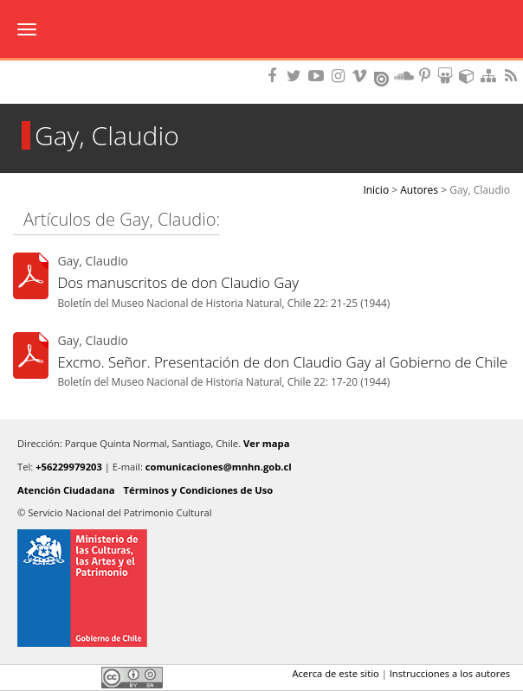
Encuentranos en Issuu (382, 76)
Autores (419, 189)
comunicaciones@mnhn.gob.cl (218, 466)
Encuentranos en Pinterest (426, 75)
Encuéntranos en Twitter (297, 75)
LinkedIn (82, 677)
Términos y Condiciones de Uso (199, 489)
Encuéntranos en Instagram (340, 75)
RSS (512, 75)
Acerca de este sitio (335, 673)
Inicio (376, 189)
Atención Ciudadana (66, 489)
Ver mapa (266, 443)
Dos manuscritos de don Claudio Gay (178, 282)
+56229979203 (69, 466)
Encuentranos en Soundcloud (404, 75)
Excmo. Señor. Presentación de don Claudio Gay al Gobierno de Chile (282, 362)
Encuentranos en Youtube (318, 75)
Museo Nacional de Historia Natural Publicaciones (262, 30)
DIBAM (261, 64)
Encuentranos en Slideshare (447, 75)
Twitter (52, 677)
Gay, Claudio (479, 189)
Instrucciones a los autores (450, 673)
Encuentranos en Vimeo (362, 75)
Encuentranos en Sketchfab (469, 75)
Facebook (23, 677)
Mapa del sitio (491, 75)
